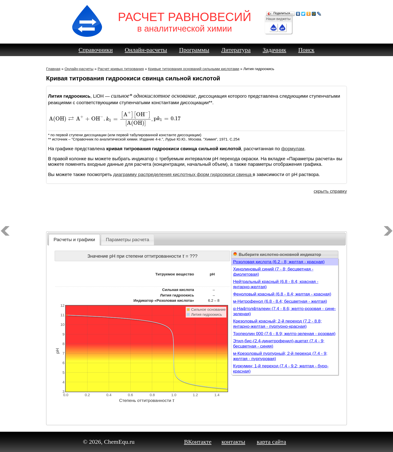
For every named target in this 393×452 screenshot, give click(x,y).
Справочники (96, 50)
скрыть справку (330, 191)
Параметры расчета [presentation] (127, 239)
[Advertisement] (196, 214)
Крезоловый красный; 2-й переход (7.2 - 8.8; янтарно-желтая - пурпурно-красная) (277, 324)
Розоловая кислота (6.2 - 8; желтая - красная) (279, 261)
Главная (53, 69)
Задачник (274, 50)
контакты (233, 441)
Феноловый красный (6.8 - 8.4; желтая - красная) (282, 293)
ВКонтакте (198, 441)
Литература (236, 50)
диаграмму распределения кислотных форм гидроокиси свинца (183, 174)
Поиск (306, 50)
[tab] (74, 239)
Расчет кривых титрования (120, 69)
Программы (194, 50)
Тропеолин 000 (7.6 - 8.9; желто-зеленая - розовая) (284, 333)
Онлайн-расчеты (146, 50)
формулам (292, 148)
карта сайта (271, 441)
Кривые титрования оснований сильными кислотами (193, 69)
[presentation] (76, 118)
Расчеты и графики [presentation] (74, 239)
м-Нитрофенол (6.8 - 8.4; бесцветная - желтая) (280, 301)
